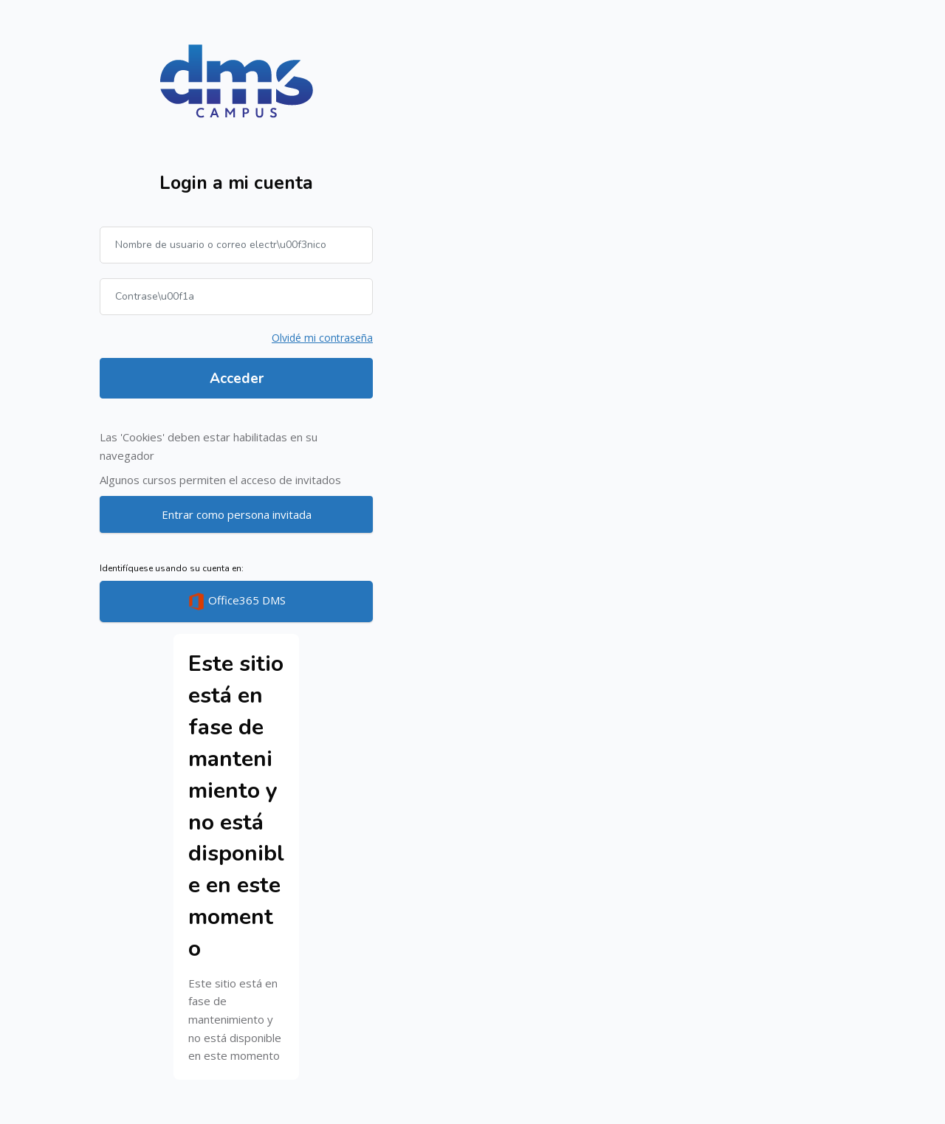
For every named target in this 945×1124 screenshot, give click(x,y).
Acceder (237, 378)
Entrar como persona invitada (237, 514)
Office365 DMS (237, 601)
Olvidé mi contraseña (322, 338)
